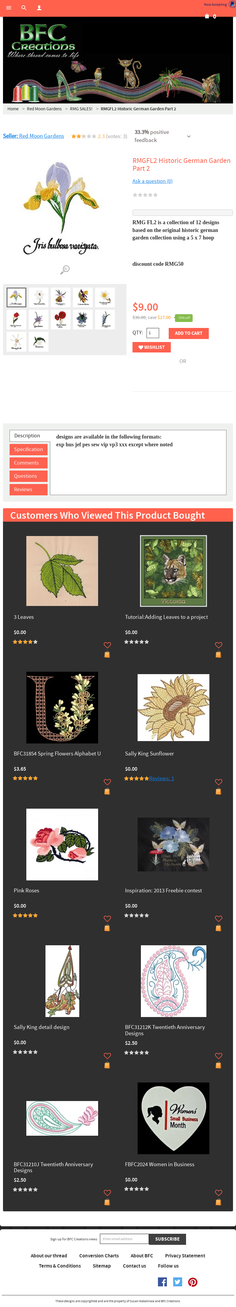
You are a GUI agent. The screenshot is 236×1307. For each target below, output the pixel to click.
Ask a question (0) (153, 181)
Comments (26, 462)
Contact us (134, 1266)
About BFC (142, 1256)
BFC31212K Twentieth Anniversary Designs (165, 1030)
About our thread (49, 1256)
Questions (25, 476)
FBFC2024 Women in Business (159, 1165)
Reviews (23, 489)
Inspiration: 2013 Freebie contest (163, 891)
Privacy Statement (185, 1256)
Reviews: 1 (161, 778)
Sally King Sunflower (149, 754)
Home (13, 109)
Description (27, 435)
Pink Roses (26, 891)
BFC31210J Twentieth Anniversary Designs (53, 1168)
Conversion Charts (99, 1256)
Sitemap (102, 1266)
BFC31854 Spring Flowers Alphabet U (57, 754)
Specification (28, 449)
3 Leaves (24, 617)
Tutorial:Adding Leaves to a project (166, 617)
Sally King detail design (41, 1027)
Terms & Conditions (60, 1266)
